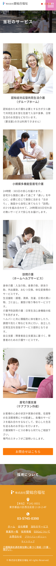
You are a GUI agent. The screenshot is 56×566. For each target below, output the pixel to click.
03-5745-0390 (28, 518)
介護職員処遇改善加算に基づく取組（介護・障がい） (27, 548)
